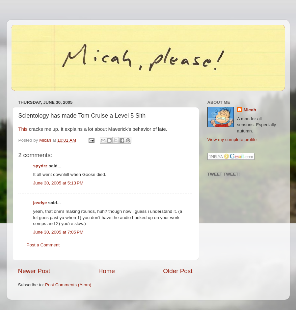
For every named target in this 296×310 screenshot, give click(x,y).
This (23, 129)
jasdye (40, 202)
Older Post (177, 271)
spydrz (40, 165)
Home (106, 271)
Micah (250, 109)
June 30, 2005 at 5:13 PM (58, 183)
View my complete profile (232, 139)
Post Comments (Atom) (68, 284)
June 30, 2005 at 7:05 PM (58, 232)
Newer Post (34, 271)
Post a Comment (43, 244)
